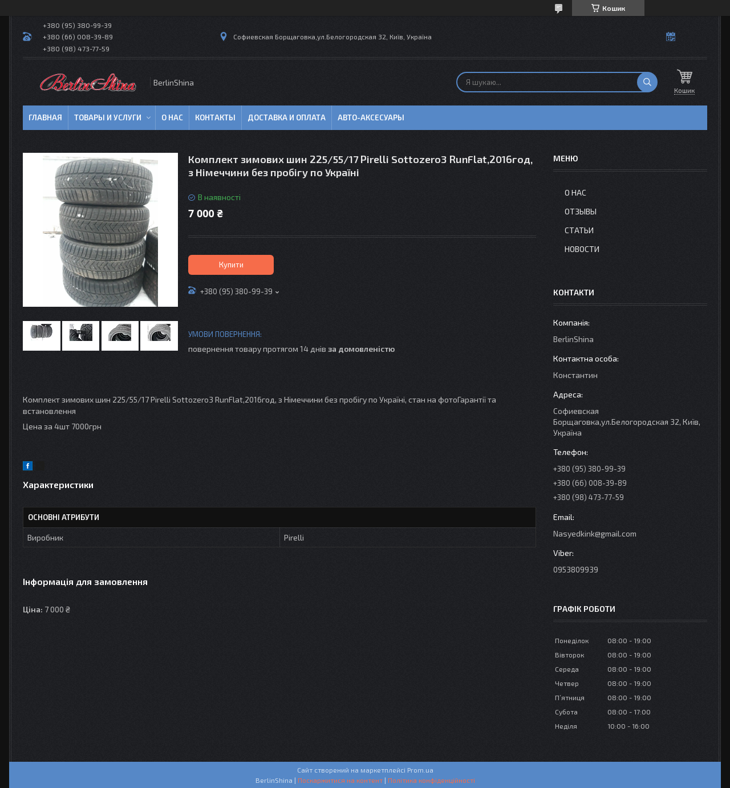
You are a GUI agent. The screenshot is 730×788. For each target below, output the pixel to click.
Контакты (215, 117)
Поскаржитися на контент (340, 780)
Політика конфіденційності (431, 780)
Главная (45, 117)
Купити (231, 264)
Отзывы (581, 211)
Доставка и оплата (287, 117)
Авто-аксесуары (371, 117)
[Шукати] (647, 82)
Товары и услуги (107, 117)
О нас (172, 117)
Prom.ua (420, 770)
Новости (582, 249)
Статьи (579, 230)
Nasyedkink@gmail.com (594, 533)
